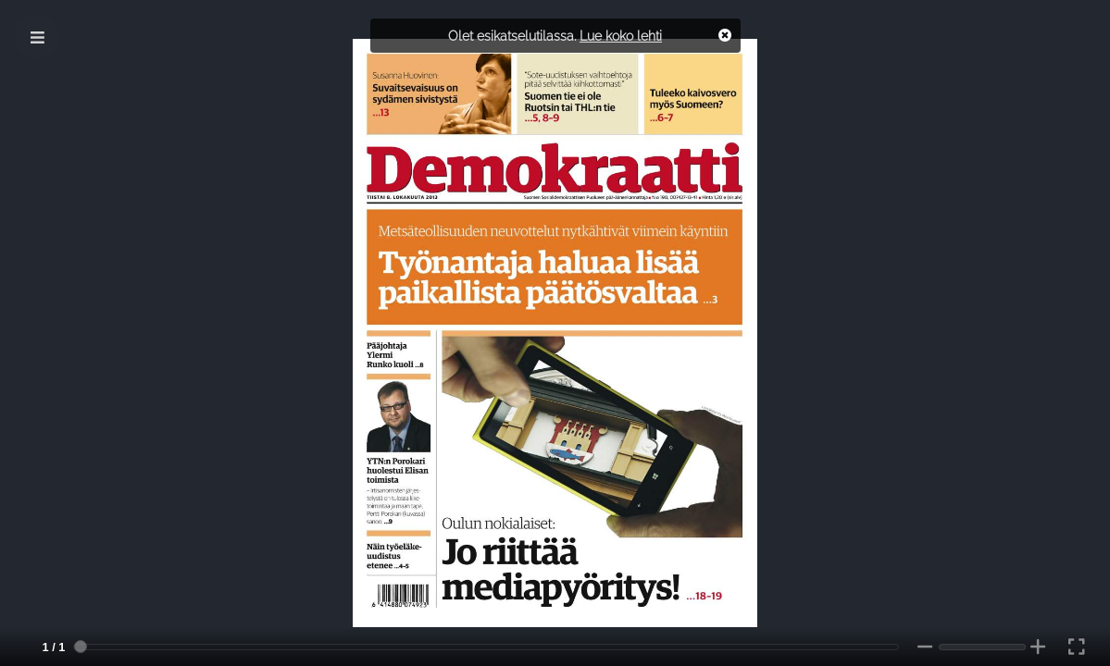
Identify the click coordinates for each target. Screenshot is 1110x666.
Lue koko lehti (621, 35)
